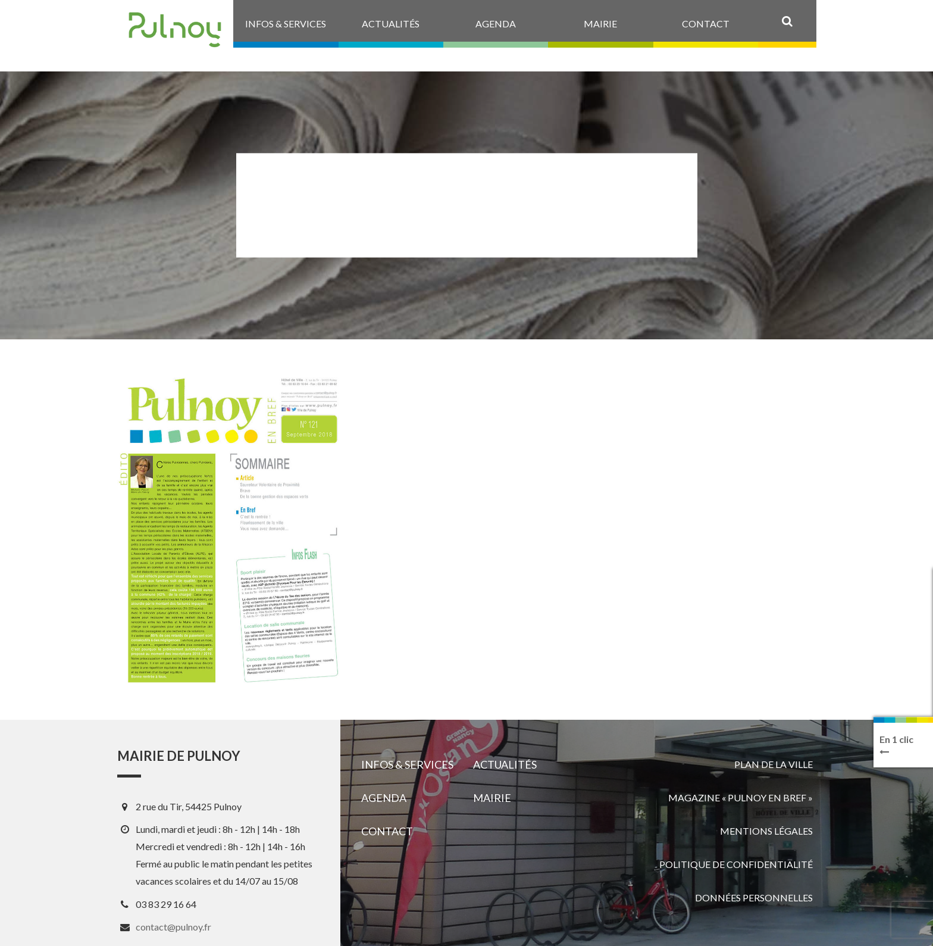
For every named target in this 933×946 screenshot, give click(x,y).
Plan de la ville (773, 764)
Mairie (492, 797)
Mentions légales (766, 830)
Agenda (383, 797)
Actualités (505, 764)
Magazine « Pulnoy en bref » (740, 797)
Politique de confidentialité (736, 864)
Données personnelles (754, 897)
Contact (387, 831)
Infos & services (407, 764)
